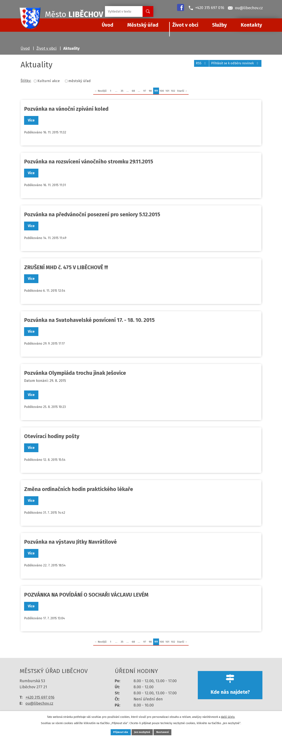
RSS (194, 65)
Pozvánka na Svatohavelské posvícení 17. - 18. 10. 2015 (89, 320)
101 (167, 90)
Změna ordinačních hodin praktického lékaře (78, 489)
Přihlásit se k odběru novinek (232, 65)
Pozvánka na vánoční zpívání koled (66, 109)
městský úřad (79, 81)
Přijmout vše (117, 732)
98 (150, 90)
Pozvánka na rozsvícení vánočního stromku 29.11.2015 (88, 161)
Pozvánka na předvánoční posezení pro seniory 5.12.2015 (92, 214)
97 (144, 90)
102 (173, 90)
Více (32, 120)
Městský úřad (142, 25)
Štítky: (26, 81)
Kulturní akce (48, 81)
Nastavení (166, 732)
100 (162, 90)
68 (133, 90)
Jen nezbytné (142, 732)
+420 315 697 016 (39, 697)
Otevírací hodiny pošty (51, 436)
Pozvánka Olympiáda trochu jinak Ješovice (75, 373)
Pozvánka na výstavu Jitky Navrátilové (70, 542)
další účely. (228, 716)
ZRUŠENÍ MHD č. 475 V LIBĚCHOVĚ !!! (66, 267)
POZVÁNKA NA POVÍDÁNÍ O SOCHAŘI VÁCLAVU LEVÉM (86, 595)
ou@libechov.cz (39, 703)
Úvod (25, 48)
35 (122, 90)
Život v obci (185, 25)
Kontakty (251, 25)
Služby (219, 25)
